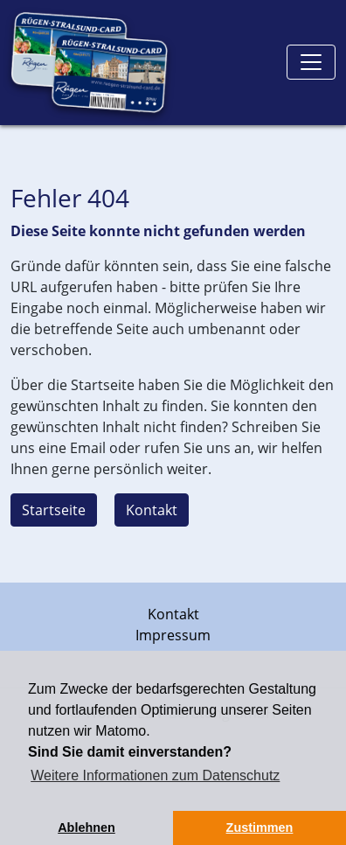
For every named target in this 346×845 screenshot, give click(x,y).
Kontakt (151, 510)
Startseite (54, 510)
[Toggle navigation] (311, 62)
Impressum (173, 635)
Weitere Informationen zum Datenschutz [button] (155, 775)
